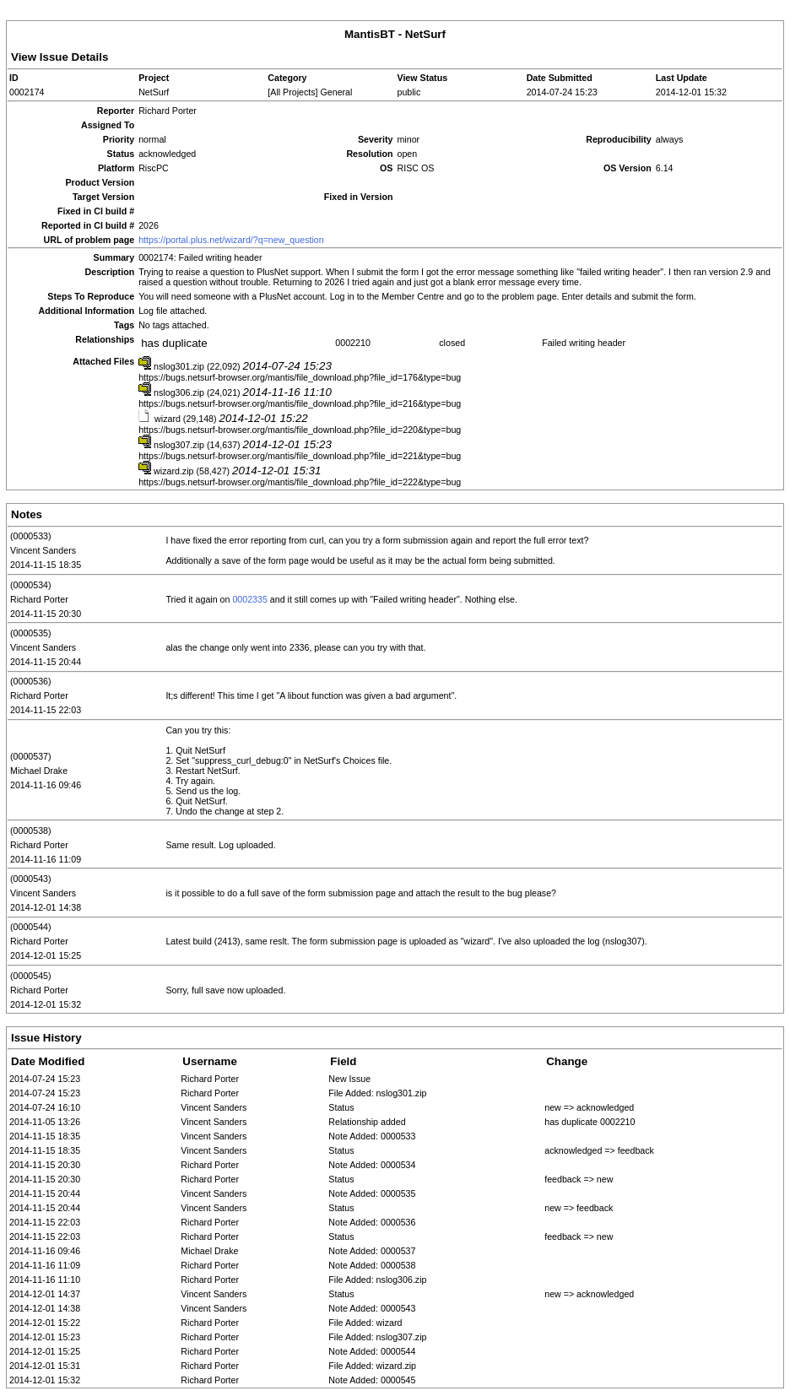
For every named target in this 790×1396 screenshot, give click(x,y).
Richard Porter (39, 599)
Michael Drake (39, 771)
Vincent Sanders (43, 550)
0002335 (250, 599)
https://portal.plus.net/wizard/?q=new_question (230, 240)
